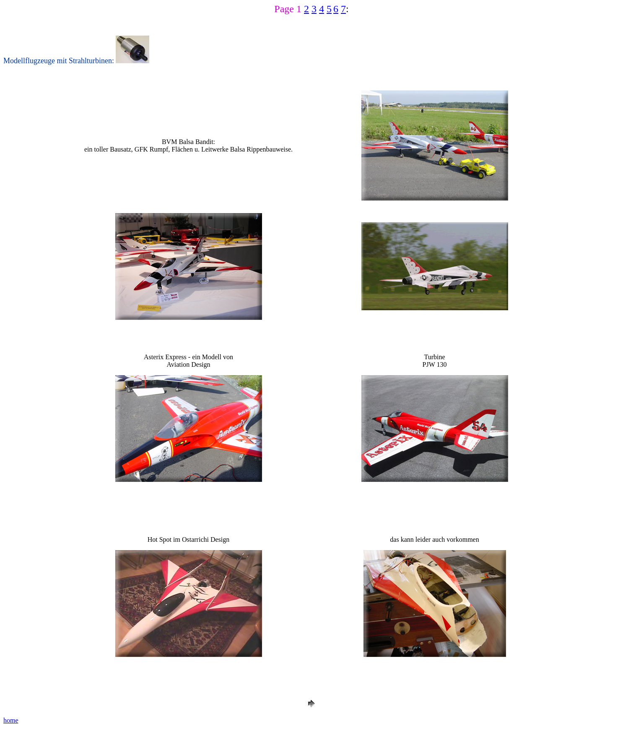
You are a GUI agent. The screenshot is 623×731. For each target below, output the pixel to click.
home (10, 720)
